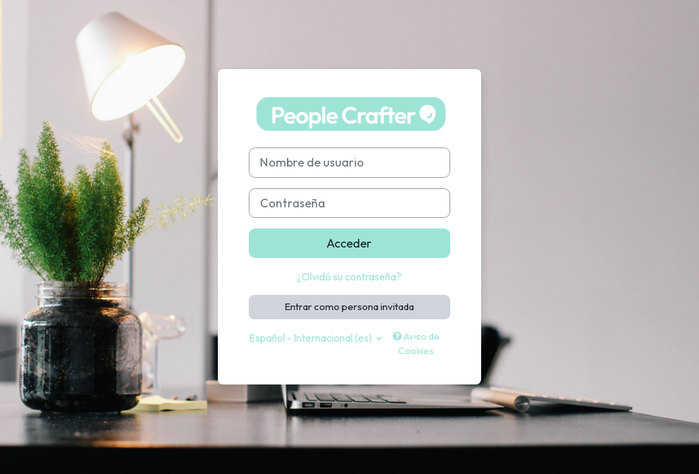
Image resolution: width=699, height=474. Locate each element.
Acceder (349, 243)
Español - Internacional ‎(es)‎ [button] (311, 337)
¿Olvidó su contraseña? (349, 276)
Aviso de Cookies (416, 343)
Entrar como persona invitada (349, 306)
